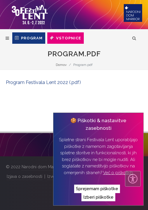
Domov (61, 65)
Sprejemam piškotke (97, 188)
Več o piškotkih (118, 172)
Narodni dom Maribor (42, 166)
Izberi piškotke (98, 197)
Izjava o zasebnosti (24, 176)
